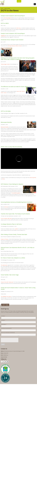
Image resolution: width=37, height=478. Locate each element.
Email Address (4, 324)
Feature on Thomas (4, 239)
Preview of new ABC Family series (7, 282)
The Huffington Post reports (6, 296)
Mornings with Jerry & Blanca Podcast (15, 45)
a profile (16, 228)
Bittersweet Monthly (4, 127)
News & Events (7, 8)
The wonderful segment (15, 193)
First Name (3, 315)
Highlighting (3, 35)
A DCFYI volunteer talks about (6, 218)
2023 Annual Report (7, 17)
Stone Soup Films (33, 177)
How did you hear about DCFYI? (6, 328)
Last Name (3, 320)
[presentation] (9, 340)
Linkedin (5, 362)
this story (6, 206)
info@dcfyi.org (5, 355)
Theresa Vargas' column (5, 64)
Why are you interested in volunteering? (8, 332)
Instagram (7, 362)
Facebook (2, 362)
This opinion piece (4, 265)
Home (2, 8)
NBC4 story (18, 28)
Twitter (3, 362)
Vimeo (3, 178)
